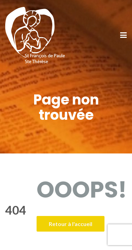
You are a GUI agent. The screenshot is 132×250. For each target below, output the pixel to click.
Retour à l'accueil (70, 223)
